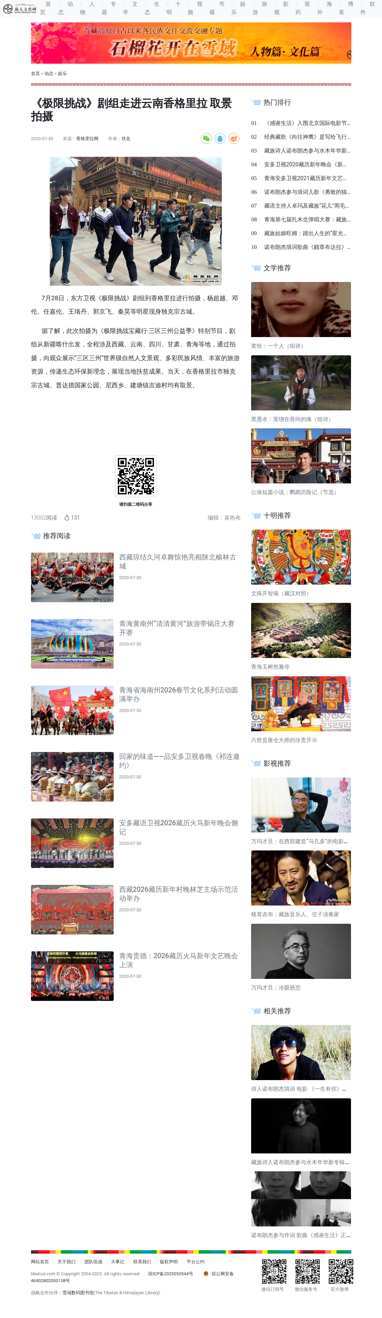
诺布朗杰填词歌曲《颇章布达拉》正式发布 (316, 247)
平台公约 (196, 1261)
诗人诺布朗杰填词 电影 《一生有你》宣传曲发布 (310, 1089)
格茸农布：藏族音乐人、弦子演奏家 (295, 914)
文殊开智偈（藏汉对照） (281, 593)
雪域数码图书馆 (78, 1292)
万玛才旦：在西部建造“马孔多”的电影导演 (302, 841)
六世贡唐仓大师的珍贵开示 (284, 740)
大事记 (117, 1261)
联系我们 (142, 1261)
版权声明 (169, 1261)
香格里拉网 (87, 138)
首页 (35, 73)
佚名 (126, 138)
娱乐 (62, 73)
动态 (48, 73)
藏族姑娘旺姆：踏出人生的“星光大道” (310, 233)
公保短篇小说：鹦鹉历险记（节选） (295, 492)
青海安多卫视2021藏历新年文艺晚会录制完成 (320, 178)
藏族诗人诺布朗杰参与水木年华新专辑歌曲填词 (322, 150)
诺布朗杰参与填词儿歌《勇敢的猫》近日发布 (319, 192)
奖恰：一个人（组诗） (278, 346)
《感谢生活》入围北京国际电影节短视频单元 (319, 123)
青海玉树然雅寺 (270, 666)
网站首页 (40, 1261)
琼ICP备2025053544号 (170, 1273)
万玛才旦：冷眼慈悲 (276, 987)
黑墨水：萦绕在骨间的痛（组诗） (292, 419)
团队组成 (93, 1261)
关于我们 (66, 1261)
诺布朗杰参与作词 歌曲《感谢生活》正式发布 (307, 1235)
